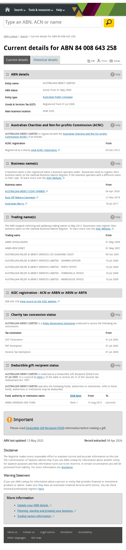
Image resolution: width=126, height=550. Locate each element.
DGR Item (75, 395)
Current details (17, 60)
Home (8, 10)
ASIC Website (56, 178)
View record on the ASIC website (40, 301)
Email (117, 61)
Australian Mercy (16, 203)
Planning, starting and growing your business (46, 511)
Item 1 (41, 377)
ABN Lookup (10, 36)
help (117, 74)
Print (104, 61)
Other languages (16, 537)
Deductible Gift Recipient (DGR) (45, 428)
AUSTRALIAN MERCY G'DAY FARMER (26, 191)
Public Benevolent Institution (59, 323)
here (41, 488)
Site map (36, 537)
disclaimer (67, 467)
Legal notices (47, 532)
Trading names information (35, 516)
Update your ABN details (34, 505)
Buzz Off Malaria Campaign (21, 197)
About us (12, 532)
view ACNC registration (45, 150)
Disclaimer (67, 532)
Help (59, 10)
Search (18, 10)
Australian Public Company (58, 97)
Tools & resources (39, 10)
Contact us (28, 532)
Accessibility (85, 532)
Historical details (46, 60)
